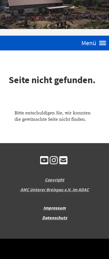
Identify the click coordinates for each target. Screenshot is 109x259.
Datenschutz (54, 217)
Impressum (54, 208)
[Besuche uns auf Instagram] (54, 161)
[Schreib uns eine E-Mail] (63, 161)
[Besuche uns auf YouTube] (44, 161)
